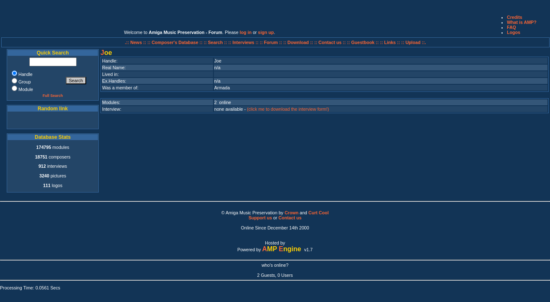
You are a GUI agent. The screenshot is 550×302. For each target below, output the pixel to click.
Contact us (289, 217)
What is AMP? (522, 22)
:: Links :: (390, 42)
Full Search (53, 96)
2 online (222, 102)
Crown (291, 212)
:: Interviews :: (244, 42)
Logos (513, 32)
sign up (266, 32)
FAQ (511, 27)
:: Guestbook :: (363, 42)
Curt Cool (318, 212)
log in (246, 32)
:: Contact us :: (330, 42)
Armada (222, 87)
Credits (514, 17)
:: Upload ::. (413, 42)
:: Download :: (298, 42)
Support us (260, 217)
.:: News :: (136, 42)
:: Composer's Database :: (175, 42)
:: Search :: (216, 42)
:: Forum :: (271, 42)
